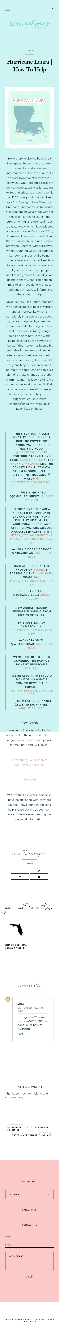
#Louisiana (38, 437)
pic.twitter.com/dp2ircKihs (32, 484)
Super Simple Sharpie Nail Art (32, 1135)
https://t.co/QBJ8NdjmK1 (31, 535)
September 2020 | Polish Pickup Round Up (28, 1129)
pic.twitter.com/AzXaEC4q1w (32, 632)
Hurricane (29, 863)
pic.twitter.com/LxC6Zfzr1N (31, 582)
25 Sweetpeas (13, 1319)
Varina (21, 1004)
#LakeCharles (31, 460)
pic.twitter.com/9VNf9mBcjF (31, 692)
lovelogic (29, 1321)
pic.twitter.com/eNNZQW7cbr (31, 541)
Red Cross (29, 780)
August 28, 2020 (31, 708)
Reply (21, 1034)
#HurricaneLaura (24, 463)
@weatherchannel (31, 452)
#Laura (39, 569)
